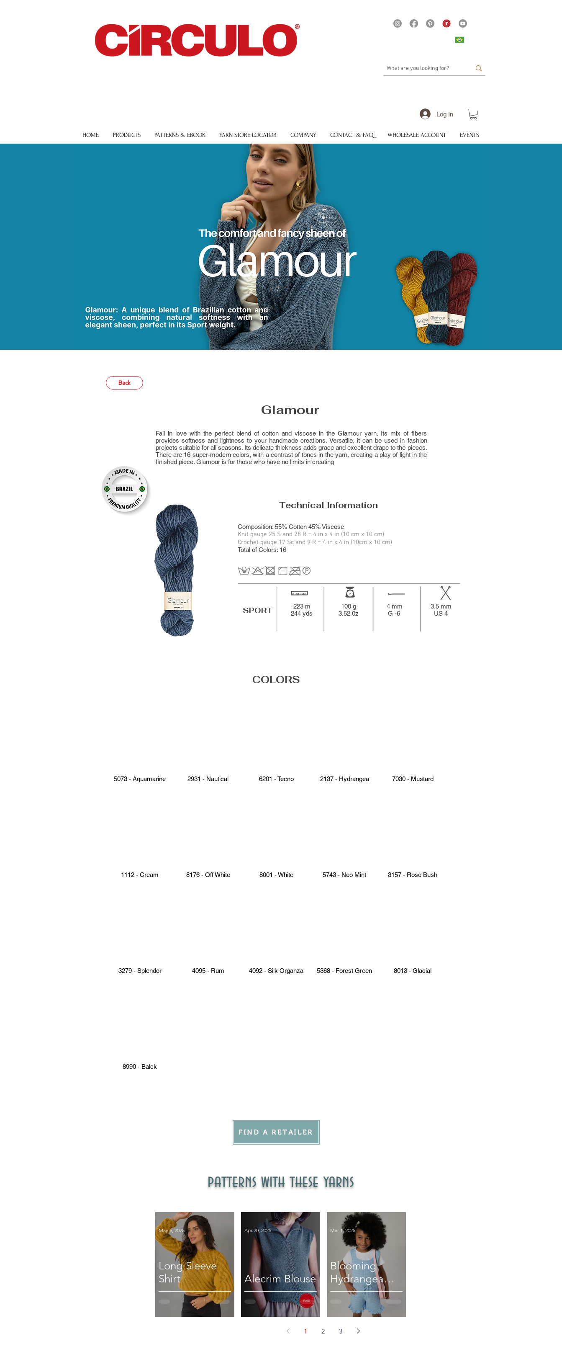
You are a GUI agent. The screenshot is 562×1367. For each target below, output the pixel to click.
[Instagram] (397, 23)
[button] (473, 114)
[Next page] (358, 1331)
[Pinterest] (430, 23)
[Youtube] (463, 23)
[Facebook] (414, 23)
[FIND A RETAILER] (276, 1132)
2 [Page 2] (323, 1331)
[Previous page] (287, 1331)
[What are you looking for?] (422, 68)
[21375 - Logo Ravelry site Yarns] (446, 23)
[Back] (124, 382)
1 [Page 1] (305, 1331)
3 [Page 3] (340, 1331)
